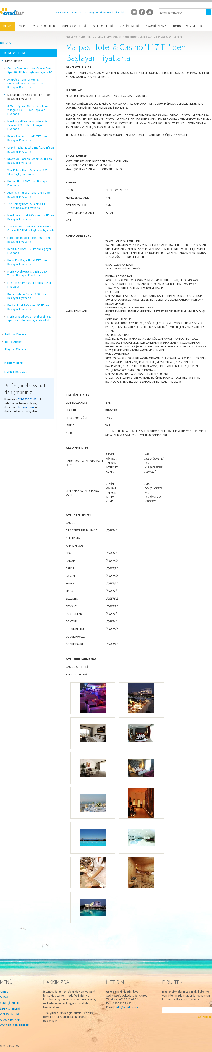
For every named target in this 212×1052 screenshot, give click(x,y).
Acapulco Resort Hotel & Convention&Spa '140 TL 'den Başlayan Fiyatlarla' (26, 83)
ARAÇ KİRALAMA (10, 1020)
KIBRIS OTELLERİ (14, 53)
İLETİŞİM (120, 12)
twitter (134, 12)
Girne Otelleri (13, 61)
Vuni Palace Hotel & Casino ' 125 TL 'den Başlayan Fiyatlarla (29, 172)
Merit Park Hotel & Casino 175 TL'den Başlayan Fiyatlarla (30, 217)
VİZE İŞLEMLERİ (9, 1014)
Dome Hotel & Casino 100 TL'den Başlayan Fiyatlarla (27, 296)
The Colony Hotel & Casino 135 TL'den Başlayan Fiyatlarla (26, 206)
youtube (149, 12)
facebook (141, 12)
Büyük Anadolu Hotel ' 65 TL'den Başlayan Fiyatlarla (27, 138)
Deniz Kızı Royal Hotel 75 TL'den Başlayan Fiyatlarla (27, 262)
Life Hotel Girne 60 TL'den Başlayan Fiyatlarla (29, 285)
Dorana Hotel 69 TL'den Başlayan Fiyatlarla (27, 183)
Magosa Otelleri (15, 349)
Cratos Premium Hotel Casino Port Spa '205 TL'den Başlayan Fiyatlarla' (29, 70)
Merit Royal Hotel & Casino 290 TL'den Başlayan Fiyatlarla (27, 273)
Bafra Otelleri (13, 342)
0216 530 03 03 (27, 399)
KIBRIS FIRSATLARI (15, 371)
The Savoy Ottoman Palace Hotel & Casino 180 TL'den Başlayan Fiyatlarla (30, 228)
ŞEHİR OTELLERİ (10, 1008)
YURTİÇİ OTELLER (11, 1003)
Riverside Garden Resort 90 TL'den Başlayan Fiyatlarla (29, 161)
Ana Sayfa (71, 36)
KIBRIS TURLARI (14, 363)
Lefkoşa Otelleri (15, 334)
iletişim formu (26, 407)
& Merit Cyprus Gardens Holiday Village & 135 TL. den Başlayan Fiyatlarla (27, 110)
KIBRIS (5, 43)
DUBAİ (4, 997)
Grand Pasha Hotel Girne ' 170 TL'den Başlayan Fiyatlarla (30, 149)
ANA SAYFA (62, 12)
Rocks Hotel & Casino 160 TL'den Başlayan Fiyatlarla (28, 307)
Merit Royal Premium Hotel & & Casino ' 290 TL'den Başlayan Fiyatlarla (27, 125)
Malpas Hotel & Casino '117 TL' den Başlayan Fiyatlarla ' (29, 97)
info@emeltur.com (128, 1007)
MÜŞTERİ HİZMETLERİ (101, 12)
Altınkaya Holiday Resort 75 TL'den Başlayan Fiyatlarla (29, 194)
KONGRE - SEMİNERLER (14, 1025)
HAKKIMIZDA (79, 12)
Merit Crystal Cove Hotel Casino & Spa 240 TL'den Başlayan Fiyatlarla (29, 318)
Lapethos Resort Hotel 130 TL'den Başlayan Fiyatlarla (29, 240)
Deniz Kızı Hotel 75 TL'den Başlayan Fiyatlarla (29, 251)
